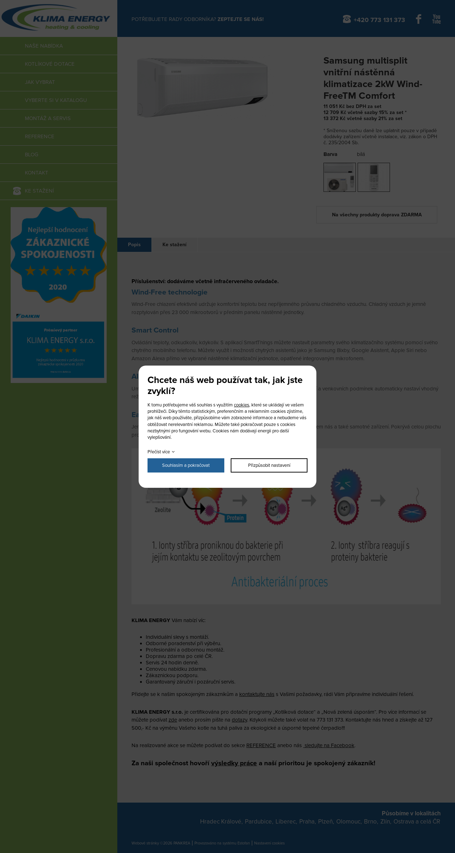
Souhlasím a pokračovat (186, 465)
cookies (241, 405)
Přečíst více (159, 452)
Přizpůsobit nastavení (269, 465)
